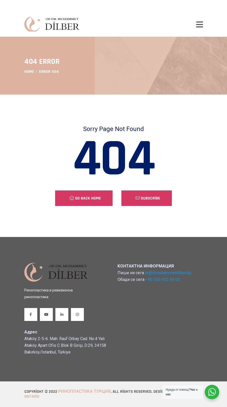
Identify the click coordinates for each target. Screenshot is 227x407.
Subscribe (148, 198)
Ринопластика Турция (84, 391)
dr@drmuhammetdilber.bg (168, 272)
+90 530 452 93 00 (113, 6)
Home (29, 71)
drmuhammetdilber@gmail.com (57, 6)
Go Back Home (85, 198)
